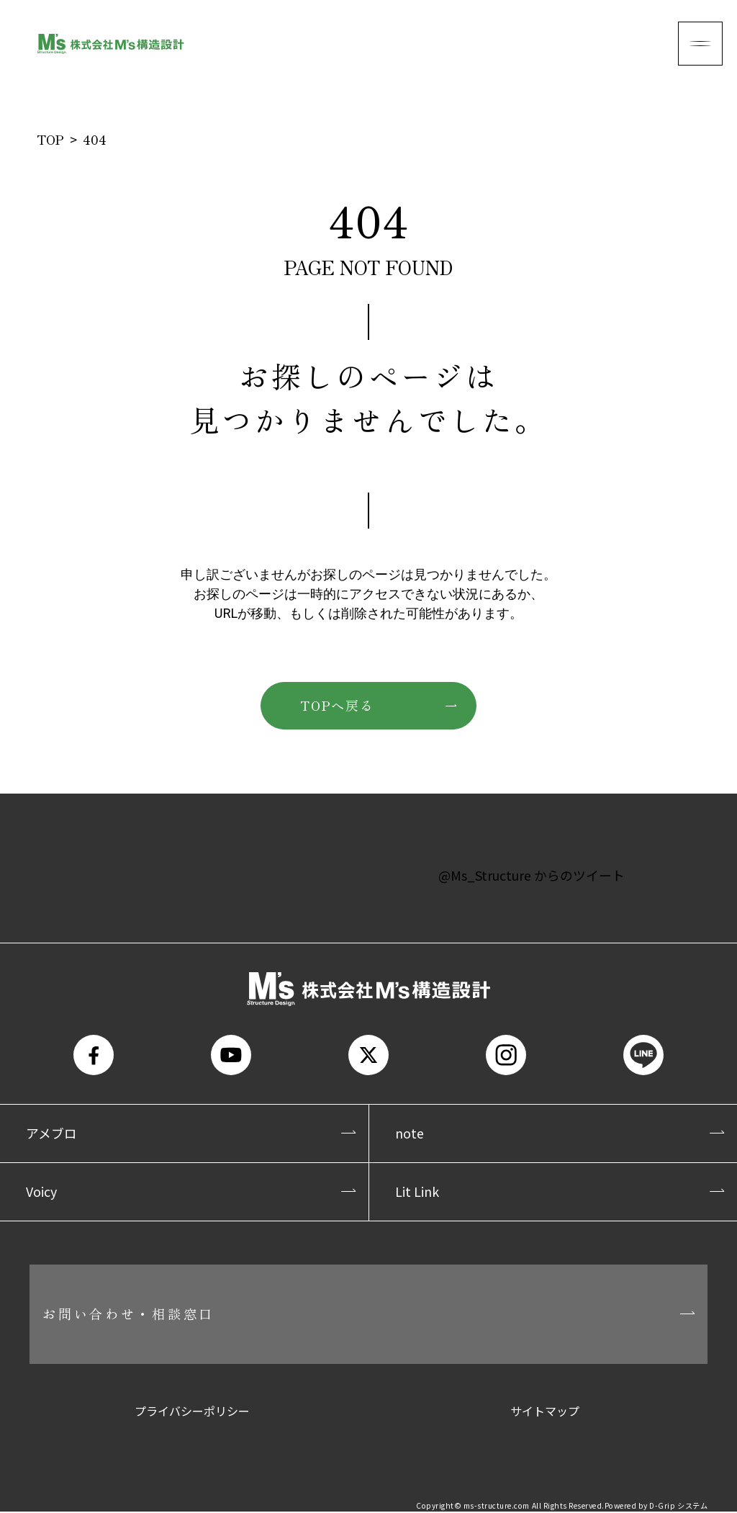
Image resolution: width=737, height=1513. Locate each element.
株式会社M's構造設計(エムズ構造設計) (110, 43)
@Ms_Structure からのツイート (532, 875)
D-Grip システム (678, 1507)
